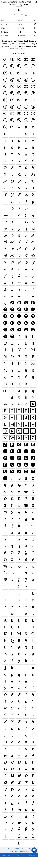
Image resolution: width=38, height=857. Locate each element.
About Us (6, 848)
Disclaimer (25, 848)
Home (19, 855)
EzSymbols (16, 43)
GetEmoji (6, 855)
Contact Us (15, 848)
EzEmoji (32, 855)
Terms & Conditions (21, 851)
